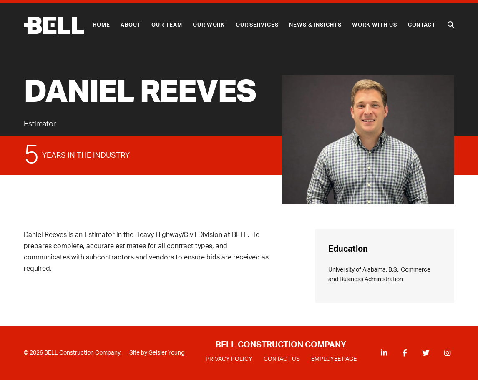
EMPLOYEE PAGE (334, 359)
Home (101, 25)
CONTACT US (282, 359)
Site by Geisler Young (156, 353)
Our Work (209, 25)
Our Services (257, 25)
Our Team (166, 25)
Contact (421, 25)
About (131, 25)
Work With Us (374, 25)
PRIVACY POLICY (229, 359)
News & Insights (315, 25)
